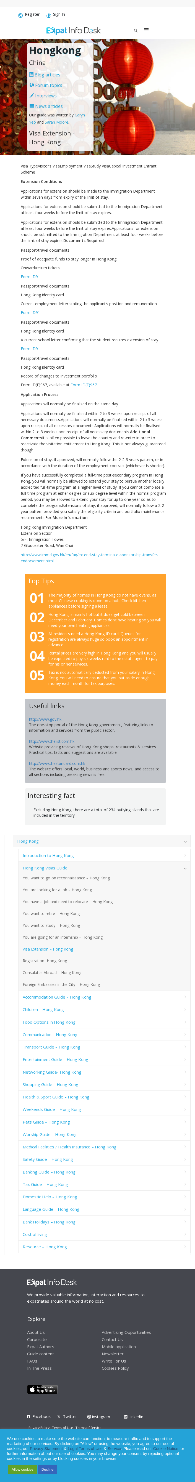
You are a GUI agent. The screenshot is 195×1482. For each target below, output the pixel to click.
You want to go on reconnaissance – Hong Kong (66, 877)
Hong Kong (28, 841)
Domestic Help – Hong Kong (50, 1196)
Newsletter (113, 1353)
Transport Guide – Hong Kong (51, 1047)
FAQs (32, 1361)
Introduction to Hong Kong (48, 855)
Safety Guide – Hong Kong (48, 1159)
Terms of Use (62, 1427)
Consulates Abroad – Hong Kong (52, 972)
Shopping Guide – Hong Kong (50, 1084)
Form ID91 (30, 276)
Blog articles (44, 75)
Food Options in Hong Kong (49, 1022)
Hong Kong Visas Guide (45, 868)
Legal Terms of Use (85, 1448)
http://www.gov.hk (45, 719)
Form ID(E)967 (84, 384)
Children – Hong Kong (43, 1009)
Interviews (43, 96)
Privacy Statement (46, 1448)
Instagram (98, 1416)
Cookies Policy (115, 1368)
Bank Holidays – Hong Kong (49, 1222)
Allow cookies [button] (22, 1469)
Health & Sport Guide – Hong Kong (56, 1097)
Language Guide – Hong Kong (51, 1209)
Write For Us (114, 1361)
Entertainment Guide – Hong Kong (55, 1059)
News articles (46, 106)
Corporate (37, 1339)
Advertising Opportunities (126, 1332)
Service (114, 1448)
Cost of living (35, 1234)
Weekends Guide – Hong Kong (52, 1109)
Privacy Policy (39, 1427)
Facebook (41, 1416)
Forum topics (46, 85)
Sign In (55, 15)
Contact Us (112, 1339)
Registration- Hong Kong (45, 960)
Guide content (40, 1353)
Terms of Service (89, 1427)
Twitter (70, 1416)
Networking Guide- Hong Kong (52, 1072)
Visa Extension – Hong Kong (48, 949)
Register (29, 15)
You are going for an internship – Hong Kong (63, 937)
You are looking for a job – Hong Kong (57, 889)
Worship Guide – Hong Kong (50, 1134)
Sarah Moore (56, 122)
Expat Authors (40, 1346)
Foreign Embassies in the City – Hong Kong (61, 984)
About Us (36, 1332)
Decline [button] (47, 1469)
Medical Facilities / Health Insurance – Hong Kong (69, 1147)
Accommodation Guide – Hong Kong (57, 997)
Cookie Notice (165, 1448)
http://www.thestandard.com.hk (57, 763)
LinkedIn (133, 1416)
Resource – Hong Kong (45, 1246)
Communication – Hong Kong (50, 1034)
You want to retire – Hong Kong (51, 913)
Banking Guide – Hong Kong (49, 1172)
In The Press (39, 1368)
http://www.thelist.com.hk (51, 741)
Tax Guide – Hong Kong (45, 1184)
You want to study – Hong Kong (51, 925)
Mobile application (119, 1346)
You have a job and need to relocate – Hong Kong (68, 901)
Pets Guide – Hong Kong (46, 1122)
